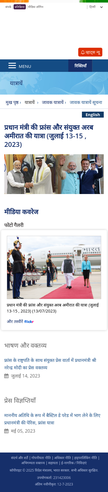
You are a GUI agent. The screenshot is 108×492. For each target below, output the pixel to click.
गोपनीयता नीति (40, 457)
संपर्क (8, 7)
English (93, 114)
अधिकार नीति (62, 457)
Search (100, 65)
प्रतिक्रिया (20, 7)
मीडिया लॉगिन (35, 7)
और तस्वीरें (20, 321)
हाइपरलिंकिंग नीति (85, 457)
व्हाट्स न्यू (90, 52)
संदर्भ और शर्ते (19, 457)
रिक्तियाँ (80, 65)
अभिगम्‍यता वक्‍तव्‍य (33, 462)
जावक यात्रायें (52, 102)
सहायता (53, 462)
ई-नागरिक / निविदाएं (74, 462)
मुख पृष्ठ (12, 102)
